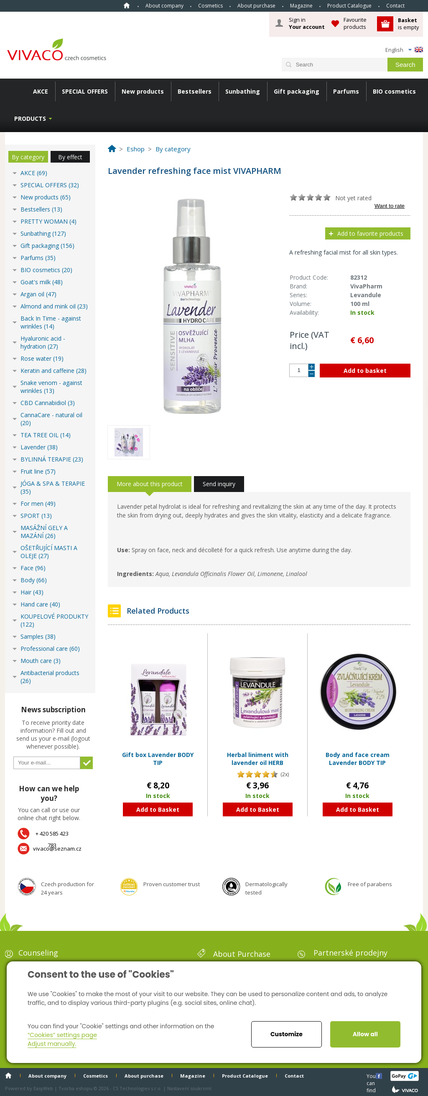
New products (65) (45, 197)
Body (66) (33, 580)
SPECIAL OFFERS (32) (49, 185)
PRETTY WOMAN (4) (48, 221)
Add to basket (365, 371)
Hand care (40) (40, 604)
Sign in (307, 23)
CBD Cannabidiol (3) (47, 403)
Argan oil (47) (38, 294)
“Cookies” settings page (62, 1035)
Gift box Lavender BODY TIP (158, 759)
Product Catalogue (349, 5)
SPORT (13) (36, 516)
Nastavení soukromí (189, 1088)
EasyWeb (43, 1088)
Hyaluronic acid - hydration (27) (42, 342)
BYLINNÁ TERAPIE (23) (51, 459)
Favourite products (355, 23)
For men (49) (38, 503)
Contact (395, 5)
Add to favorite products (370, 233)
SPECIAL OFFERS (85, 91)
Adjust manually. (52, 1044)
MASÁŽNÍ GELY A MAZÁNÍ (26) (44, 532)
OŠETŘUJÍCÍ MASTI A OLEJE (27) (48, 552)
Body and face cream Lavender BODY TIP (358, 759)
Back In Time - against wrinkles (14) (50, 322)
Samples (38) (38, 636)
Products (30, 118)
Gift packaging (296, 91)
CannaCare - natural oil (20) (51, 419)
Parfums (346, 91)
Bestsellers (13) (41, 209)
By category (28, 157)
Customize (286, 1034)
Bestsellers (194, 91)
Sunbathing (242, 91)
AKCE (40, 91)
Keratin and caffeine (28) (53, 371)
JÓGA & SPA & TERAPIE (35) (52, 487)
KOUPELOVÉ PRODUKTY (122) (54, 620)
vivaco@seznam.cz (57, 848)
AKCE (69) (33, 173)
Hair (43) (31, 592)
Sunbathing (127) (43, 233)
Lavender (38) (39, 447)
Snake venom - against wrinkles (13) (51, 387)
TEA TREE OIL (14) (45, 435)
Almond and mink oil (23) (54, 306)
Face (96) (33, 568)
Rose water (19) (42, 358)
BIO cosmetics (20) (46, 270)
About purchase (256, 5)
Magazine (301, 5)
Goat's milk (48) (41, 282)
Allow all (365, 1034)
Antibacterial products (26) (49, 677)
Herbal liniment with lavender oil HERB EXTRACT (257, 763)
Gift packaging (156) (47, 246)
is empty (408, 24)
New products (143, 91)
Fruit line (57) (38, 471)
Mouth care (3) (40, 661)
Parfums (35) (38, 258)
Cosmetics (210, 5)
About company (164, 5)
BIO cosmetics (394, 91)
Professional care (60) (50, 649)
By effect (70, 157)
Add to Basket (157, 809)
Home (126, 5)
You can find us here (372, 1076)
